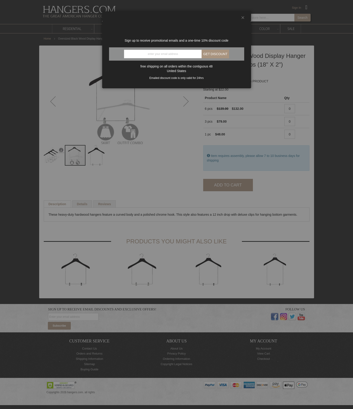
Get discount (215, 54)
